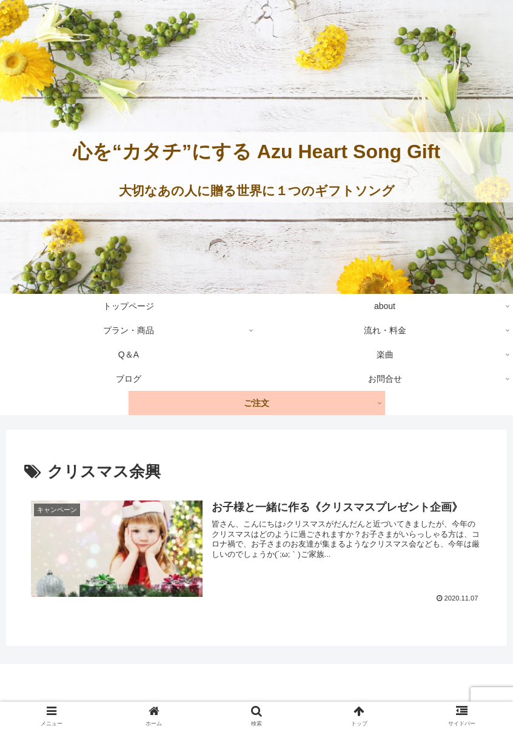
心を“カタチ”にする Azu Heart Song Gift (256, 151)
